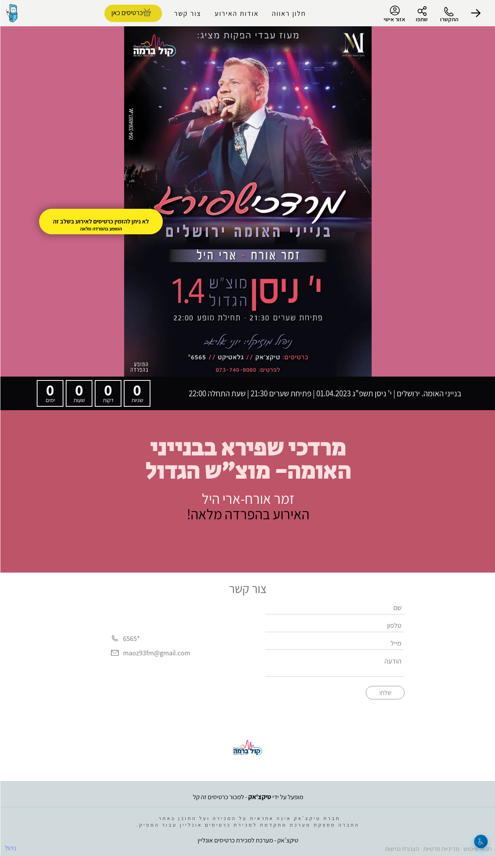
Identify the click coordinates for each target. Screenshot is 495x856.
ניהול (10, 848)
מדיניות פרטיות (441, 848)
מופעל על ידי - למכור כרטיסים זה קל (248, 797)
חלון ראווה (288, 13)
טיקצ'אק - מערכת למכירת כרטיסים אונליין (247, 840)
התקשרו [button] (449, 19)
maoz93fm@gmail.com (156, 653)
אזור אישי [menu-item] (394, 14)
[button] (475, 13)
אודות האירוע (236, 13)
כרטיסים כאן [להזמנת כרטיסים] (126, 12)
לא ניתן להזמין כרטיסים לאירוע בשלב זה (100, 221)
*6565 (131, 638)
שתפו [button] (421, 19)
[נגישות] (480, 841)
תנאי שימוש (477, 848)
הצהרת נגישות (401, 848)
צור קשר (187, 13)
